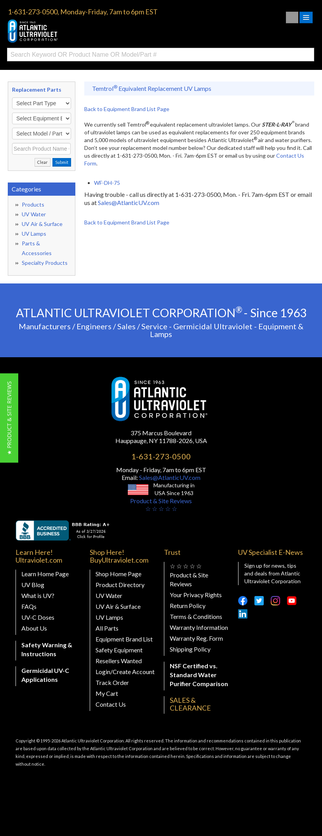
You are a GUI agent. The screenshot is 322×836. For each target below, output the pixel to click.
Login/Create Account (125, 671)
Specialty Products (45, 262)
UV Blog (32, 584)
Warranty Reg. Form (196, 638)
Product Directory (120, 584)
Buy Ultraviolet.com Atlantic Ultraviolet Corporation (66, 31)
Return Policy (187, 605)
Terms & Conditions (196, 616)
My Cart (107, 693)
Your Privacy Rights (196, 594)
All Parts (107, 628)
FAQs (29, 606)
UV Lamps (34, 233)
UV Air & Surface (42, 224)
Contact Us (111, 704)
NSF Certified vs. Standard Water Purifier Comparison (199, 674)
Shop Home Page (118, 573)
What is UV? (37, 595)
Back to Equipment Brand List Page (126, 109)
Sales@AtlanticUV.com (128, 202)
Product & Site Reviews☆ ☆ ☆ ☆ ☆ (161, 504)
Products (33, 204)
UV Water (34, 214)
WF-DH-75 (107, 182)
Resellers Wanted (119, 660)
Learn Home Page (45, 573)
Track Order (112, 682)
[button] (9, 418)
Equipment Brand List (124, 639)
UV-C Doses (37, 617)
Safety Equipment (119, 650)
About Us (34, 628)
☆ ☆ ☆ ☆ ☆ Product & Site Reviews (189, 574)
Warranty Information (199, 627)
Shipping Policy (190, 649)
